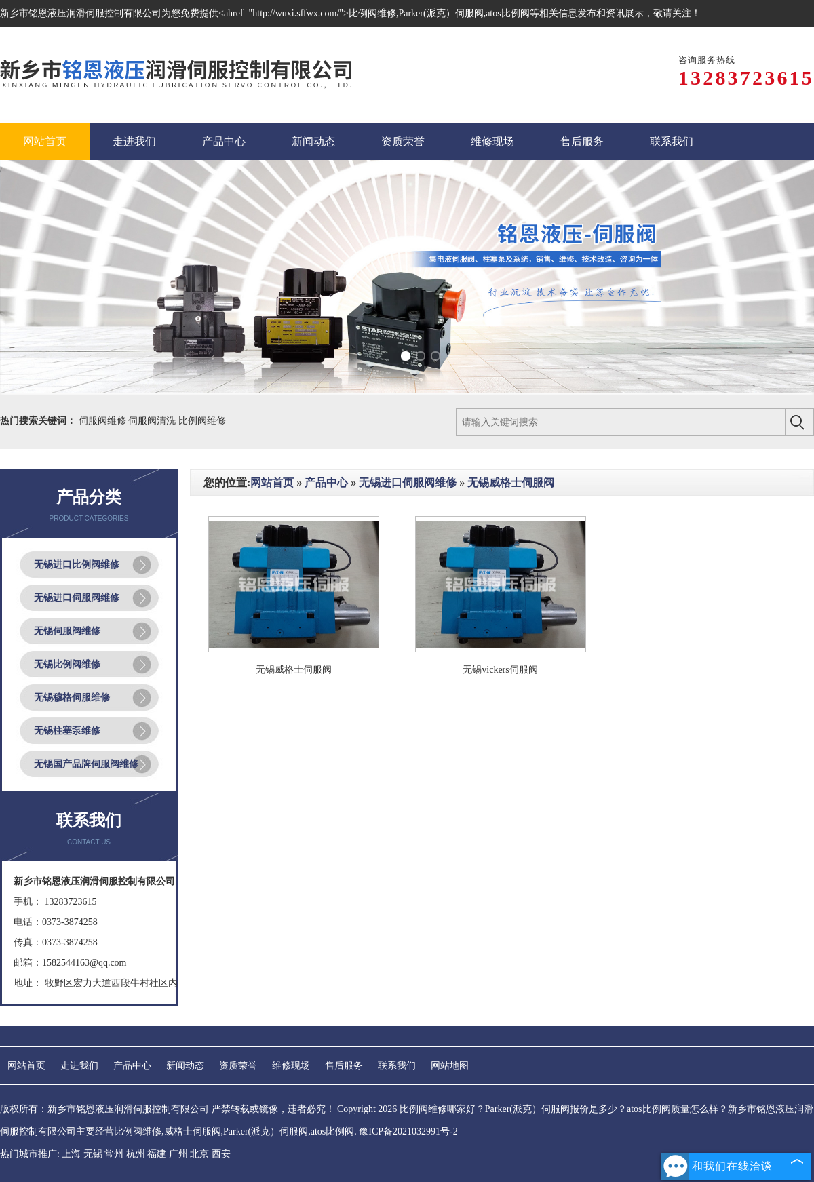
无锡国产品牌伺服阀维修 (86, 764)
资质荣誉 (238, 1066)
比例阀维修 (202, 421)
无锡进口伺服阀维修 (76, 598)
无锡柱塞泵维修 (67, 731)
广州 (178, 1154)
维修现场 (291, 1066)
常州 (113, 1154)
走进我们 (79, 1066)
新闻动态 (185, 1066)
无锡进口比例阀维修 (76, 564)
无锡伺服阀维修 (67, 631)
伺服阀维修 (104, 421)
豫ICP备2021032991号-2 (408, 1131)
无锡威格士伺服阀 (510, 482)
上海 (71, 1154)
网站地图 (450, 1066)
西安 (221, 1154)
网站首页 (272, 482)
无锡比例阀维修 (67, 664)
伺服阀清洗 (153, 421)
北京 (199, 1154)
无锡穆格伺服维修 (72, 697)
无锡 (92, 1154)
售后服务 (344, 1066)
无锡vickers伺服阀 (500, 670)
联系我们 (397, 1066)
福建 (156, 1154)
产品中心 (326, 482)
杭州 (135, 1154)
